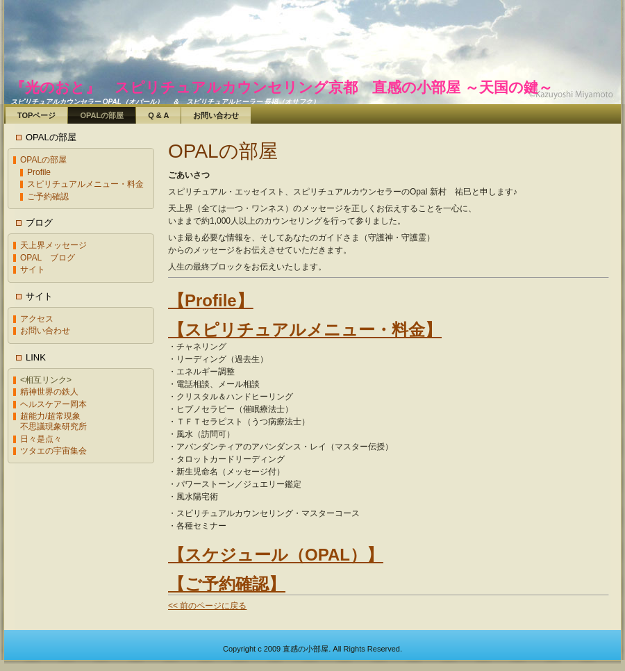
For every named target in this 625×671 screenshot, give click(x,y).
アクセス (36, 319)
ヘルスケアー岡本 (53, 404)
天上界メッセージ (53, 245)
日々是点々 (41, 439)
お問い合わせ (45, 331)
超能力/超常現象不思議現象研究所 (53, 421)
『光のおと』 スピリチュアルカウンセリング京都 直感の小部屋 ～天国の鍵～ (281, 87)
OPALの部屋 (43, 160)
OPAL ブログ (47, 258)
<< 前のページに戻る (207, 606)
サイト (32, 269)
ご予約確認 (48, 196)
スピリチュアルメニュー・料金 (85, 184)
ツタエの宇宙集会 (53, 451)
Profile (39, 172)
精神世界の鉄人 (49, 392)
